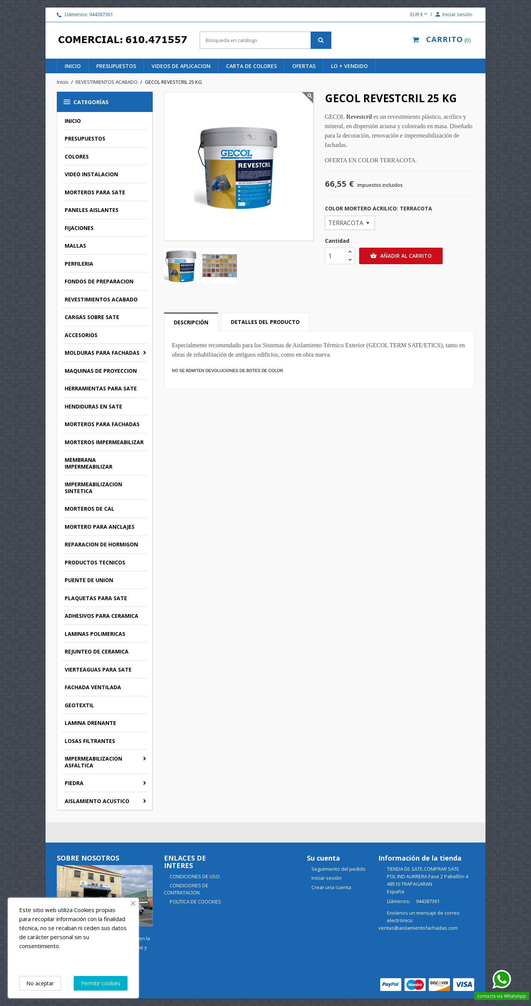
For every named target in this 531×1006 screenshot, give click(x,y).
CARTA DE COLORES (251, 66)
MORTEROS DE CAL (89, 508)
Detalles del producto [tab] (265, 321)
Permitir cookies (100, 983)
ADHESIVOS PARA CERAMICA (101, 615)
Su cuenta (323, 857)
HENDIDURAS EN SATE (93, 406)
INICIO (73, 66)
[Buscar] (265, 40)
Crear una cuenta (331, 887)
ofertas (304, 66)
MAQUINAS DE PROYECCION (101, 370)
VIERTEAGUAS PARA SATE (98, 669)
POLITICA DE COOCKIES (194, 901)
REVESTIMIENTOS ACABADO (101, 299)
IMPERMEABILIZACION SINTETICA (93, 488)
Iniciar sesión (326, 877)
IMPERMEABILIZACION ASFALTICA (93, 762)
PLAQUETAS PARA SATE (96, 598)
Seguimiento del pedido (338, 868)
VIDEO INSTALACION (91, 174)
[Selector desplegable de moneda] (419, 14)
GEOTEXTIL (79, 705)
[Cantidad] (335, 256)
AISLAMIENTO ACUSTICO (97, 801)
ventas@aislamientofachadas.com (418, 927)
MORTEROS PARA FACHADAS (102, 424)
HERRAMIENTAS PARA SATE (101, 388)
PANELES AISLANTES (91, 209)
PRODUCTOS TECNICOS (95, 562)
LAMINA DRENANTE (90, 722)
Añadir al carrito (401, 256)
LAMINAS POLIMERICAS (95, 633)
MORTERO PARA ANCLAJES (100, 526)
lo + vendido (349, 66)
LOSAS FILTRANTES (90, 740)
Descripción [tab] (191, 322)
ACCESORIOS (81, 335)
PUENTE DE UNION (89, 580)
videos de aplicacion (181, 66)
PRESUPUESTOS (116, 66)
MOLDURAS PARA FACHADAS (102, 352)
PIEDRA (74, 783)
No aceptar (40, 983)
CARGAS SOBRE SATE (92, 317)
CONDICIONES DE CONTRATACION (186, 889)
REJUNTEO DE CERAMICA (97, 651)
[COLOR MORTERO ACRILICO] (350, 223)
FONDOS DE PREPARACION (99, 281)
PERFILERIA (79, 263)
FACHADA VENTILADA (93, 687)
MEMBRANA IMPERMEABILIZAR (88, 463)
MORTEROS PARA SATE (95, 192)
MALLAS (75, 245)
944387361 (101, 14)
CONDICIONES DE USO (194, 876)
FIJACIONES (79, 227)
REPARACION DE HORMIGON (101, 544)
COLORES (77, 156)
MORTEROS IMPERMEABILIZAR (104, 442)
